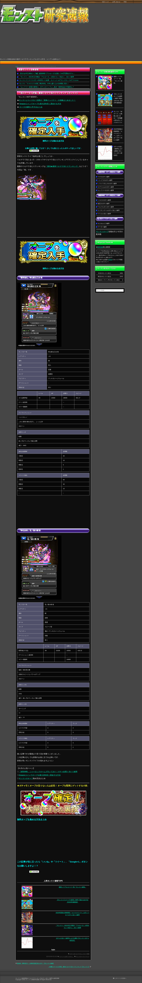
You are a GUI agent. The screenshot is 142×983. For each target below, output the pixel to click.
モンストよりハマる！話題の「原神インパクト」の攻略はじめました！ (47, 100)
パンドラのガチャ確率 (105, 180)
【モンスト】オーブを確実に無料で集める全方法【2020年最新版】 (118, 98)
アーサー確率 (102, 227)
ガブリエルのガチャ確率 (106, 187)
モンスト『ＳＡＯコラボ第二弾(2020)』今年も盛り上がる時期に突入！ (44, 83)
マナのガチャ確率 (103, 177)
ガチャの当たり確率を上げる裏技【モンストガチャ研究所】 (118, 151)
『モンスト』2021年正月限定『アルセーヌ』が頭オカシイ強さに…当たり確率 (46, 77)
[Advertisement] (71, 41)
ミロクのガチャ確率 (104, 200)
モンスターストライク (24, 66)
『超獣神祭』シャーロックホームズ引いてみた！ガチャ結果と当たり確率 (48, 772)
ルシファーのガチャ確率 (106, 190)
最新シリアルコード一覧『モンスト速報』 (72, 887)
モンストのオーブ (26, 778)
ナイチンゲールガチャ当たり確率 (109, 210)
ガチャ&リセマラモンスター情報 (79, 954)
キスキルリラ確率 (103, 223)
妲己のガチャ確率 (103, 203)
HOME (17, 66)
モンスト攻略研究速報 (32, 979)
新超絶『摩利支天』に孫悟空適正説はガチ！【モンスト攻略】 (35, 963)
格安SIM (100, 247)
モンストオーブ (102, 232)
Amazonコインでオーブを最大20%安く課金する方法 (40, 104)
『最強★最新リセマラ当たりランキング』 (62, 166)
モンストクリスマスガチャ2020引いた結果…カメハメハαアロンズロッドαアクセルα (48, 80)
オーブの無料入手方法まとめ (30, 107)
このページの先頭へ (119, 978)
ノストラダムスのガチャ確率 (107, 183)
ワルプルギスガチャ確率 (106, 207)
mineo (110, 259)
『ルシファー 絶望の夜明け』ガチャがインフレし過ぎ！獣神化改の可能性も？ (46, 87)
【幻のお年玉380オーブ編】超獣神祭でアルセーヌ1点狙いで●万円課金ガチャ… (47, 73)
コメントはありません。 (66, 956)
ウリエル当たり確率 (104, 214)
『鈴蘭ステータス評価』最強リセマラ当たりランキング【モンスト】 (69, 967)
